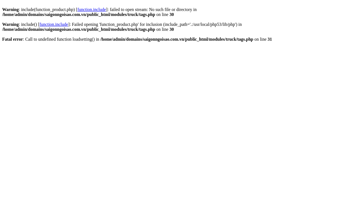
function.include (91, 9)
